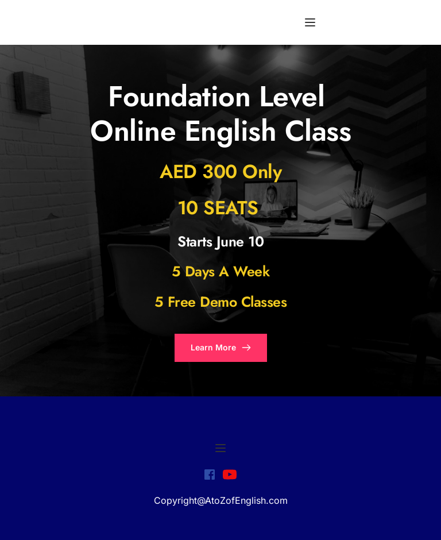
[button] (310, 22)
